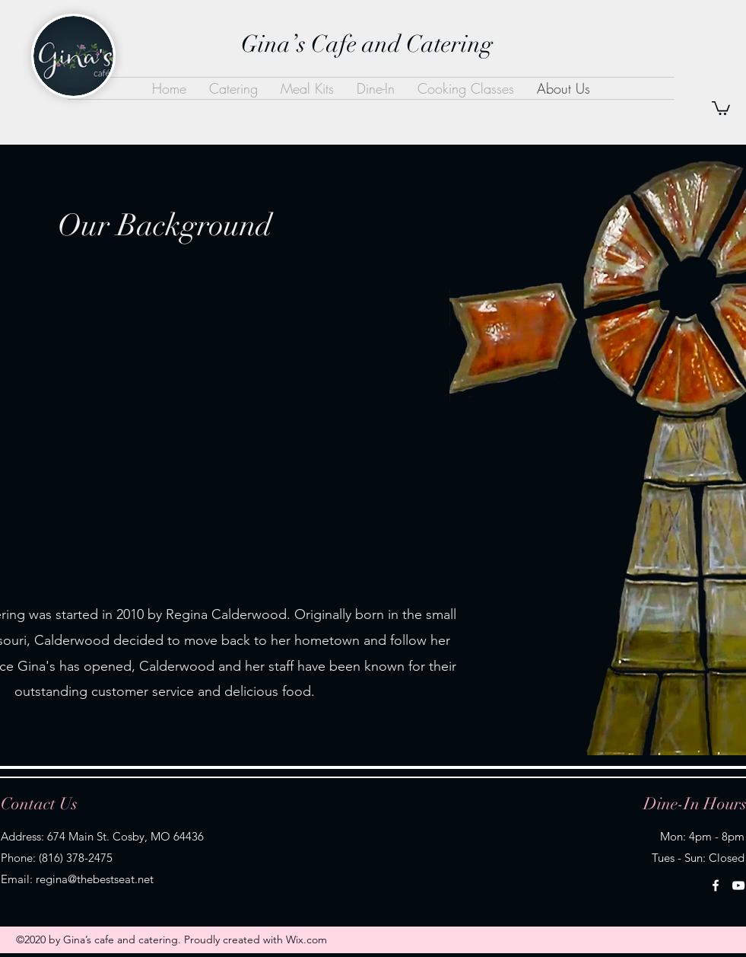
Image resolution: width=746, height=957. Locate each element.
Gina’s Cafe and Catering (367, 44)
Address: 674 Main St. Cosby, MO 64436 (102, 836)
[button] (721, 107)
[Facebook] (715, 885)
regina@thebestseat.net (95, 879)
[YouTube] (738, 885)
